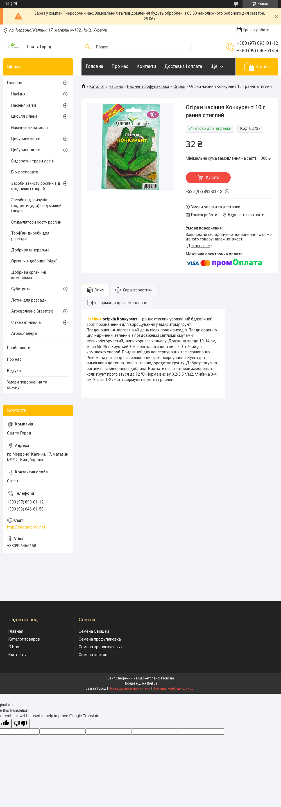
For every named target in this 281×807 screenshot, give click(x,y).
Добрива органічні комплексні (28, 275)
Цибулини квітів (25, 138)
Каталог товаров (24, 639)
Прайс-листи (18, 347)
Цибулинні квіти (25, 150)
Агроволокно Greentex (32, 311)
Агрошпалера (24, 333)
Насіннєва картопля (29, 127)
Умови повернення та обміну (27, 385)
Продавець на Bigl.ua (141, 683)
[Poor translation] (21, 724)
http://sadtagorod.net (26, 527)
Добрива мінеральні (30, 250)
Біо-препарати (24, 172)
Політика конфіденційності (174, 688)
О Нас (13, 647)
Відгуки (14, 370)
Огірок (179, 86)
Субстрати (21, 289)
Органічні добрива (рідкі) (34, 261)
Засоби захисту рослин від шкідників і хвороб (35, 186)
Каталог (97, 86)
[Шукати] (88, 47)
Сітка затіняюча (26, 322)
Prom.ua (167, 678)
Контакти (146, 66)
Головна (94, 66)
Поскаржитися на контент (129, 688)
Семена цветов (93, 654)
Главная (15, 631)
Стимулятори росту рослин (36, 222)
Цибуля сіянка (24, 116)
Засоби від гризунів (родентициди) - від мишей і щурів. (36, 205)
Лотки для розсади (29, 300)
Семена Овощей (94, 631)
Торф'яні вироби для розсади (30, 236)
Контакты (17, 654)
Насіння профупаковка (148, 86)
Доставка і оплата (183, 66)
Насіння (116, 86)
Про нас (120, 66)
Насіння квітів (24, 105)
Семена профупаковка (100, 639)
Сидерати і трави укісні (32, 161)
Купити (212, 177)
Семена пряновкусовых (101, 647)
